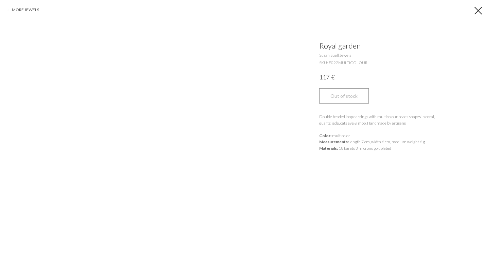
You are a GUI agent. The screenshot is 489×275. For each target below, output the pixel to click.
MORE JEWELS (25, 9)
